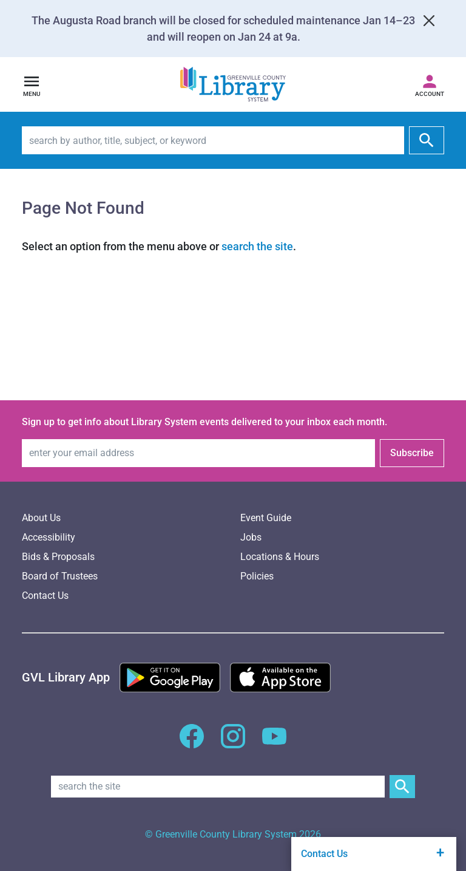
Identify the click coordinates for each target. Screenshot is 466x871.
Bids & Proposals (58, 556)
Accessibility (48, 537)
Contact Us (45, 595)
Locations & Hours (279, 556)
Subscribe (412, 453)
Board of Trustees (60, 576)
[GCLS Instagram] (233, 743)
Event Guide (265, 518)
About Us (41, 518)
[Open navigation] (31, 84)
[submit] (426, 140)
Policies (257, 576)
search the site (257, 246)
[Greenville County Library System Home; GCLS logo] (233, 85)
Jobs (251, 537)
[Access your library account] (429, 84)
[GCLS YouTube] (274, 743)
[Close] (429, 20)
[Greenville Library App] (66, 677)
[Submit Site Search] (402, 786)
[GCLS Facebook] (191, 743)
